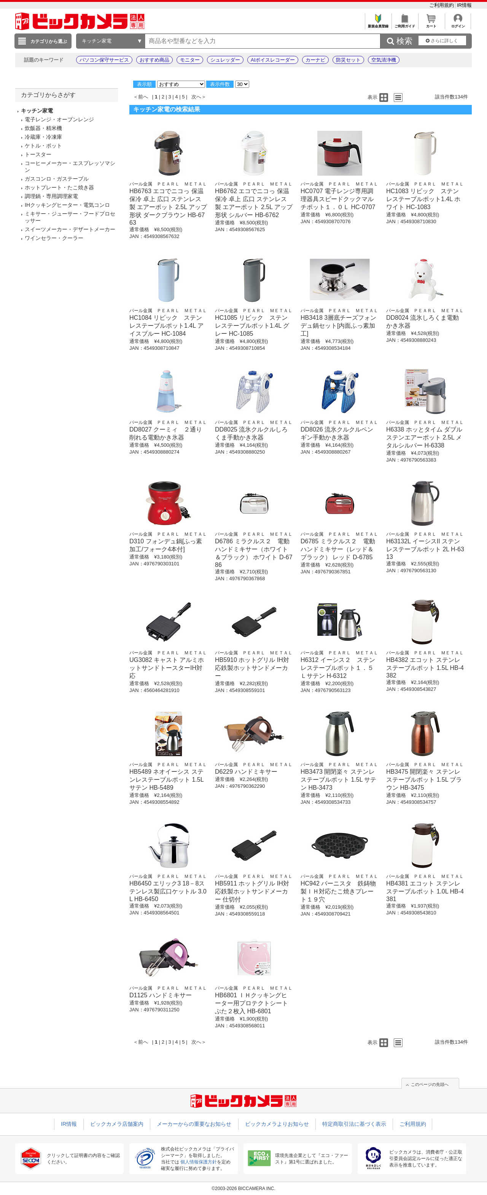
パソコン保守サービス (104, 60)
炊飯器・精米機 (43, 128)
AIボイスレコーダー (273, 60)
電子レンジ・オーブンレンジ (59, 119)
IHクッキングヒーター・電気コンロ (67, 205)
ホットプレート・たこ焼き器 (59, 187)
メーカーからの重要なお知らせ (194, 1124)
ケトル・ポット (43, 146)
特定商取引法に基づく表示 (354, 1124)
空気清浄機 (383, 60)
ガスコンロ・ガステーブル (57, 179)
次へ (196, 97)
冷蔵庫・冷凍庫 (43, 137)
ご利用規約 (442, 5)
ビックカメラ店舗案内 (116, 1124)
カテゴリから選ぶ (48, 41)
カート (431, 24)
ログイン (458, 24)
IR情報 (464, 5)
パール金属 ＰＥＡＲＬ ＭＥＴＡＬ (168, 184)
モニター (190, 60)
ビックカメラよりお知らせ (277, 1124)
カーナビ (315, 60)
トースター (38, 154)
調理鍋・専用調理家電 (51, 196)
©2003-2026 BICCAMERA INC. (243, 1188)
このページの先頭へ (430, 1084)
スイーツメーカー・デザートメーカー (70, 229)
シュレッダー (225, 60)
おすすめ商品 (154, 60)
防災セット (348, 60)
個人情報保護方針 (198, 1162)
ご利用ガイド (404, 24)
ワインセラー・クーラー (54, 238)
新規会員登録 (378, 24)
